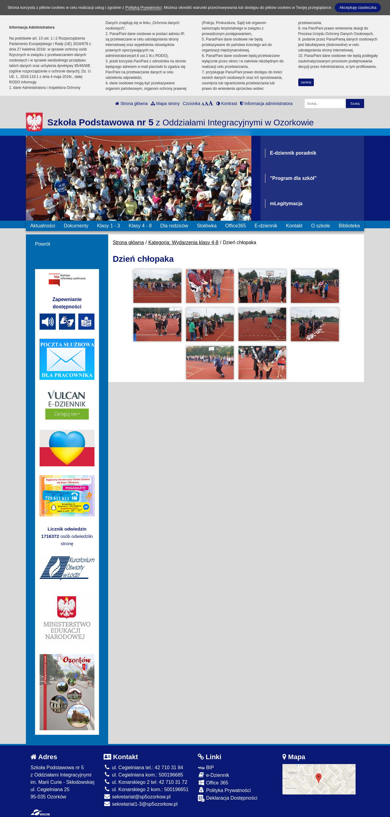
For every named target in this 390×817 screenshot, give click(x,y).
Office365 (235, 225)
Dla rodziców (174, 225)
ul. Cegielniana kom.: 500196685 (143, 774)
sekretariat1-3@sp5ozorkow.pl (141, 804)
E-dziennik (266, 225)
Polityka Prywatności (224, 790)
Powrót (42, 244)
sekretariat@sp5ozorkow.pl (137, 796)
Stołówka (207, 225)
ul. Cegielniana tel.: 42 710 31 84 (143, 767)
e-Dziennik (213, 775)
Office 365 (213, 782)
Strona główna (131, 103)
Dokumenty (76, 225)
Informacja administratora (266, 103)
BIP (206, 767)
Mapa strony (165, 103)
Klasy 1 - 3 (108, 225)
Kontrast (226, 103)
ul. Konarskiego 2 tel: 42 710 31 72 (145, 782)
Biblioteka (349, 225)
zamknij (306, 82)
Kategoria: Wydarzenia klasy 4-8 (183, 242)
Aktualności (42, 225)
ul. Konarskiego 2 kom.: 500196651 (146, 789)
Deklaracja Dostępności (227, 798)
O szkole (320, 225)
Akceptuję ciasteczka (357, 7)
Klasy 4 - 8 (140, 225)
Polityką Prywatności (143, 7)
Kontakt (294, 225)
